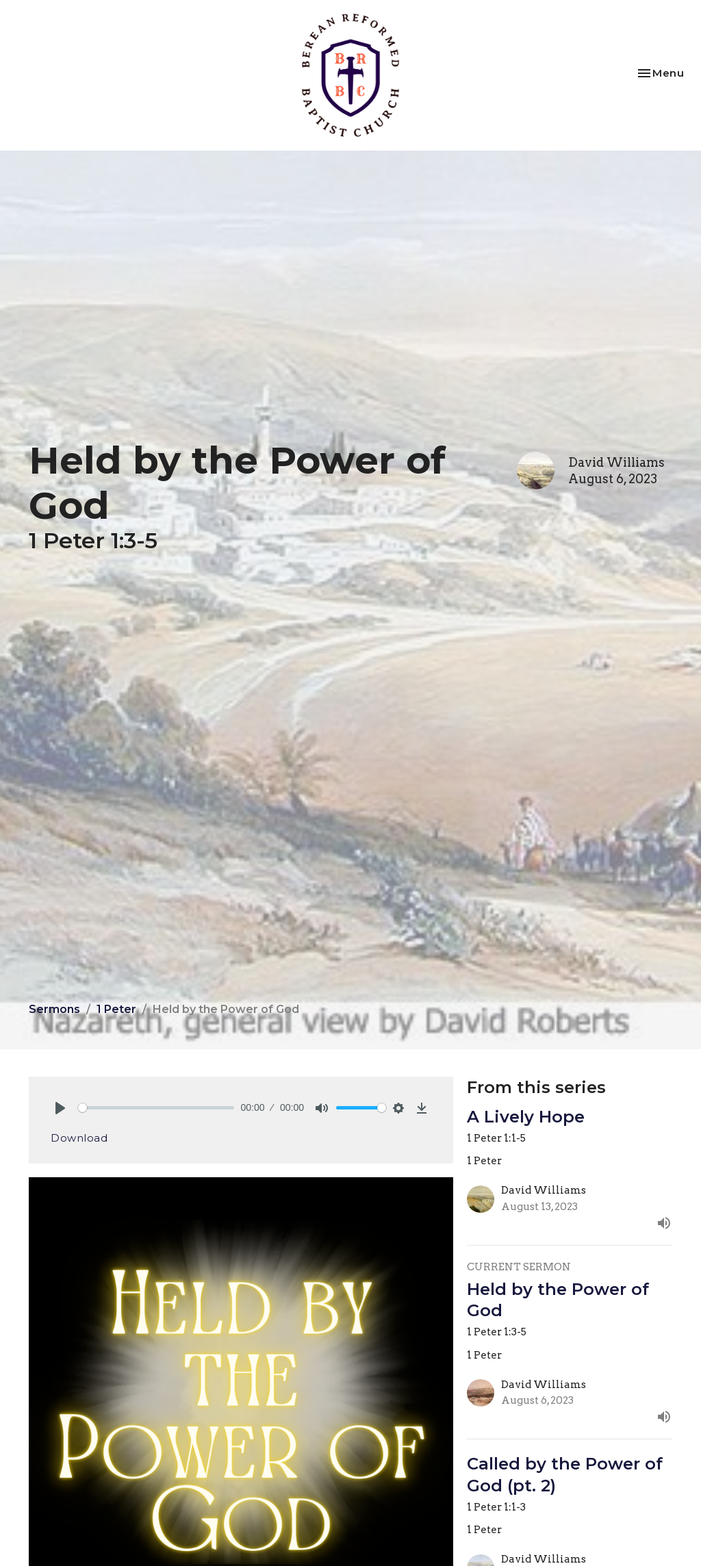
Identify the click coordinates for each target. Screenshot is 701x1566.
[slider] (156, 1107)
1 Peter (116, 1009)
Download (79, 1137)
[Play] (60, 1108)
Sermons (54, 1009)
